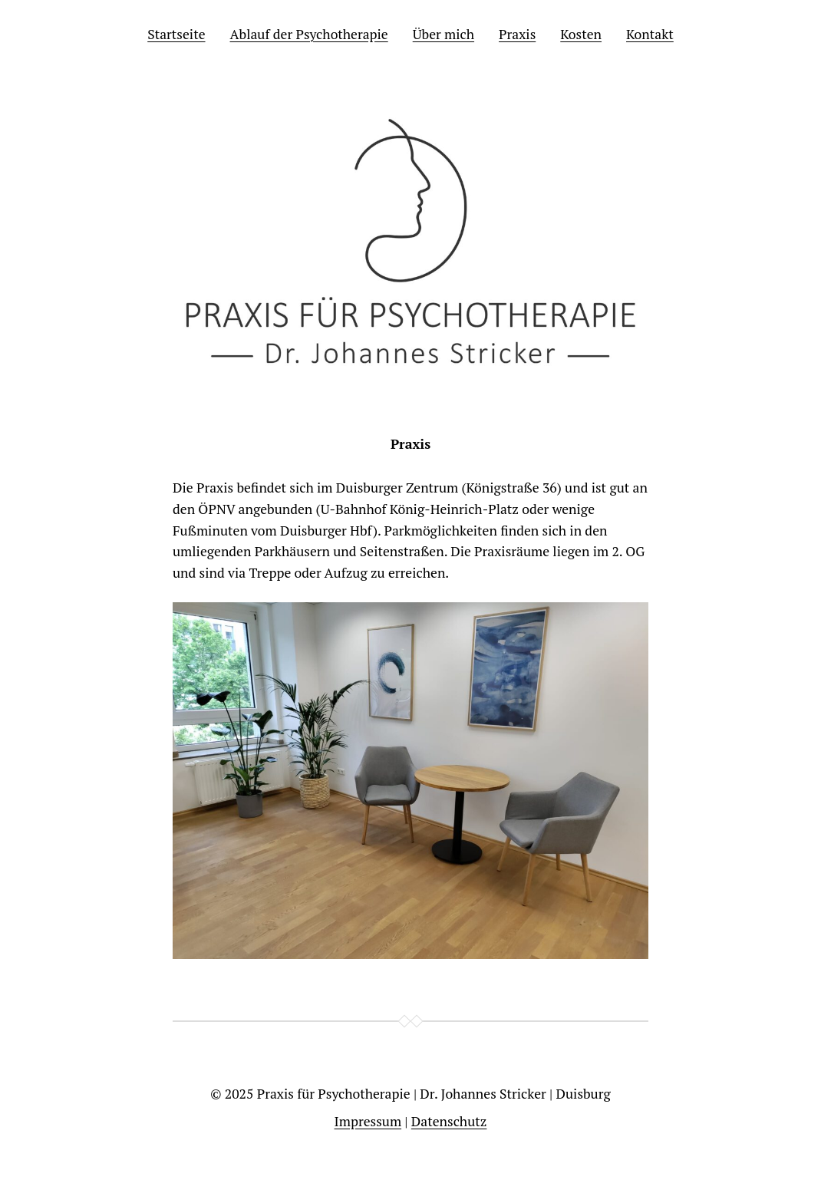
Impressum (368, 1121)
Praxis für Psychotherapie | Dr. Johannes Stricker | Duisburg (434, 1093)
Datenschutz (449, 1121)
